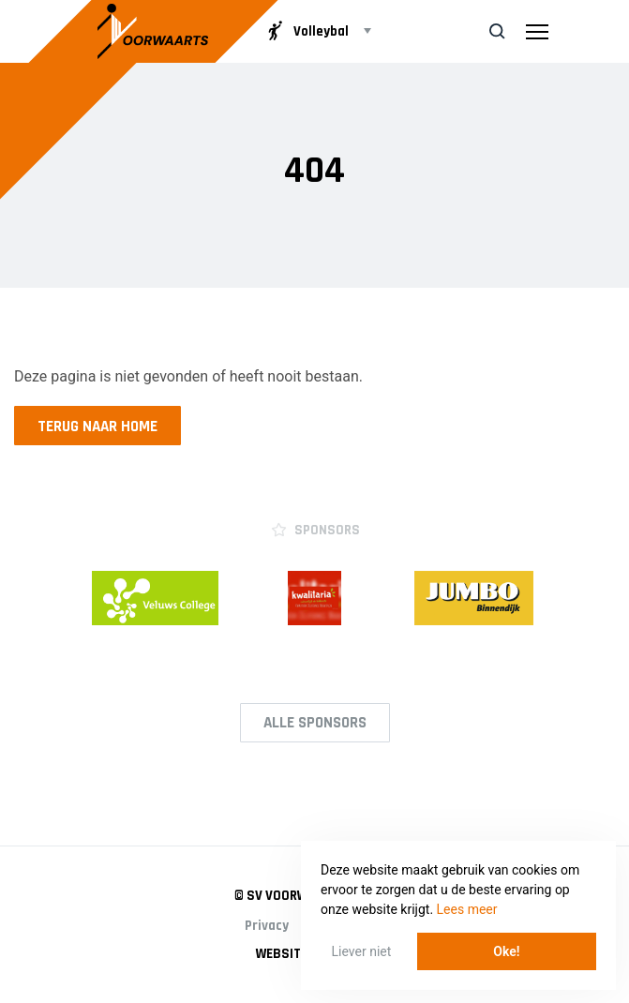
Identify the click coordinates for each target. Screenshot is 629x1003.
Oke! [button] (506, 951)
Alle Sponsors (315, 722)
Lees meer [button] (467, 909)
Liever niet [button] (362, 951)
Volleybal (307, 31)
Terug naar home (97, 426)
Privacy (267, 926)
